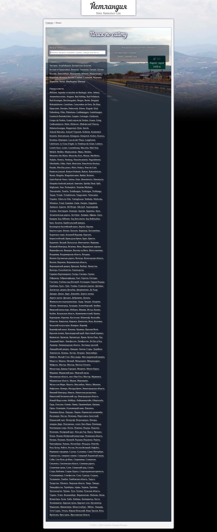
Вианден (68, 250)
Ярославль (65, 515)
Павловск (89, 408)
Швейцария (71, 81)
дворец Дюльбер (67, 290)
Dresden (64, 108)
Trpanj (52, 195)
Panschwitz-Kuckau (90, 163)
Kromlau (53, 140)
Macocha (85, 148)
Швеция (81, 81)
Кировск (73, 321)
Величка (72, 246)
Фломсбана (55, 499)
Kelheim (86, 132)
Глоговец (54, 282)
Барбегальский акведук (74, 223)
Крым (83, 337)
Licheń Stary (55, 148)
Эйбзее (90, 507)
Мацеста (54, 361)
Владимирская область (70, 254)
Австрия (53, 65)
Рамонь (66, 444)
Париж (77, 412)
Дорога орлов (56, 298)
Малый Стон (64, 357)
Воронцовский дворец (60, 266)
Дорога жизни (87, 294)
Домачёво (75, 294)
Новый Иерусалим (58, 400)
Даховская (54, 290)
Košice (93, 136)
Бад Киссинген (78, 219)
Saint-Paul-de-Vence (58, 179)
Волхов (53, 262)
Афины (92, 215)
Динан (61, 294)
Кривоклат (54, 337)
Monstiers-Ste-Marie (59, 155)
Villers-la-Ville (64, 199)
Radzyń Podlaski (73, 171)
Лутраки (81, 353)
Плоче (70, 428)
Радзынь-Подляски (83, 440)
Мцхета (69, 384)
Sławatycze (98, 179)
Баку (52, 223)
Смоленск (54, 463)
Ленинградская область (69, 345)
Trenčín (65, 191)
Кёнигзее (54, 321)
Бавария (53, 219)
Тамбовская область (78, 479)
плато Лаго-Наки (83, 424)
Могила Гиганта (82, 365)
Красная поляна (57, 333)
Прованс (98, 432)
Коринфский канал (58, 329)
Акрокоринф (92, 207)
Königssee (74, 136)
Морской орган (82, 373)
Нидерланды (95, 73)
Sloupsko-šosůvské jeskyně (61, 183)
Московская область (59, 376)
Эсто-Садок (55, 511)
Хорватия (54, 81)
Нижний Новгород (58, 392)
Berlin (87, 100)
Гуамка (74, 286)
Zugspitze (92, 203)
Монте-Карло (93, 369)
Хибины (77, 499)
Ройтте (64, 447)
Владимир (54, 254)
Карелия (65, 317)
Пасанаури (54, 416)
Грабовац (54, 286)
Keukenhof (96, 132)
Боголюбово (94, 230)
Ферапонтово (83, 495)
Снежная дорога (87, 463)
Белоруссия (77, 65)
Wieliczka (97, 199)
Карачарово (55, 317)
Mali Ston (94, 148)
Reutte (52, 175)
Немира (63, 388)
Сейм (52, 459)
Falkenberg (54, 112)
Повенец (78, 428)
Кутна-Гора (93, 337)
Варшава (94, 242)
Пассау (63, 416)
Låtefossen (54, 144)
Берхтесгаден (56, 230)
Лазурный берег (57, 341)
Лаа (100, 337)
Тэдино (53, 495)
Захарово (96, 301)
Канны (97, 313)
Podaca (81, 167)
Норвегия (54, 77)
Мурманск (96, 376)
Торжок (84, 487)
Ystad (61, 203)
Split (98, 183)
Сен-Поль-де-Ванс (64, 459)
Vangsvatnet (81, 195)
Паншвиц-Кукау (57, 412)
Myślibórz (94, 155)
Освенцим (60, 408)
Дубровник (77, 298)
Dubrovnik (73, 108)
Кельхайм (95, 317)
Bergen (80, 100)
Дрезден (67, 298)
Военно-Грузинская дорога (62, 258)
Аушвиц (84, 215)
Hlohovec (74, 124)
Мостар (86, 376)
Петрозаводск (82, 420)
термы (77, 487)
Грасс (61, 286)
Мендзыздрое (93, 361)
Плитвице (96, 424)
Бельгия (87, 65)
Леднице (53, 345)
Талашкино (55, 479)
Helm (66, 124)
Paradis (53, 167)
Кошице (71, 329)
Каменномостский (84, 313)
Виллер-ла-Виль (80, 250)
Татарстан (54, 483)
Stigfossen (54, 187)
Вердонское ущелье (91, 246)
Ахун (99, 215)
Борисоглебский (57, 238)
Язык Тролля (92, 511)
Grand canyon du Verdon (77, 120)
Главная (49, 23)
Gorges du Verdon (57, 120)
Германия (84, 69)
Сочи (68, 467)
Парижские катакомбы (92, 412)
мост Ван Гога (75, 376)
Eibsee (82, 108)
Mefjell (53, 152)
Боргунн (87, 234)
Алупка (53, 211)
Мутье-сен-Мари (57, 384)
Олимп (67, 404)
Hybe (79, 128)
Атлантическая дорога (60, 215)
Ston (62, 187)
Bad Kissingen (56, 100)
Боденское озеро (57, 234)
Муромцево (82, 380)
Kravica (100, 136)
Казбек (53, 313)
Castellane (68, 104)
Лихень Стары (85, 349)
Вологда (79, 258)
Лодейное (97, 349)
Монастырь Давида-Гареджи (63, 369)
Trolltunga (96, 191)
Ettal (96, 108)
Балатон (58, 223)
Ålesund (53, 92)
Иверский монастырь (59, 309)
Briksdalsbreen (56, 104)
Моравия (54, 373)
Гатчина (83, 274)
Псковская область (93, 436)
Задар (80, 301)
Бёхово (66, 230)
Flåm (62, 112)
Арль (98, 211)
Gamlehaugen (96, 112)
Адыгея (62, 207)
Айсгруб (81, 207)
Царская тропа (69, 503)
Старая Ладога (71, 471)
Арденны (90, 211)
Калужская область (66, 313)
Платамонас (68, 424)
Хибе (69, 499)
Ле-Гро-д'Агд (96, 341)
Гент (78, 278)
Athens (96, 92)
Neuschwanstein (81, 159)
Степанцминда (56, 475)
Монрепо (81, 369)
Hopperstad (71, 128)
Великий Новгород (58, 246)
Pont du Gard (90, 167)
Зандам (87, 301)
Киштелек (83, 321)
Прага (90, 432)
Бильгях (74, 230)
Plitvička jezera (63, 167)
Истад (90, 309)
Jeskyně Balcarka (57, 132)
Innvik (86, 128)
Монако (85, 73)
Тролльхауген (56, 491)
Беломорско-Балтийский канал (64, 226)
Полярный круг (67, 432)
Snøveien (78, 183)
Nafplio (53, 159)
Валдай (63, 242)
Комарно (75, 325)
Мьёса (89, 384)
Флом (101, 495)
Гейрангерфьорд (67, 278)
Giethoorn (93, 116)
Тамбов (64, 479)
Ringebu (60, 175)
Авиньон (54, 207)
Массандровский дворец (93, 357)
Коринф (83, 325)
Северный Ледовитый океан (91, 455)
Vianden (53, 199)
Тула (73, 491)
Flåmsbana (70, 112)
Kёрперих (62, 140)
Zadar (76, 203)
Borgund (95, 100)
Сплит (90, 467)
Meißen (60, 152)
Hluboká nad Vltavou (89, 124)
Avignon (70, 96)
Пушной (70, 440)
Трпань (66, 491)
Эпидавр (99, 507)
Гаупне (91, 274)
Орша (52, 408)
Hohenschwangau (57, 128)
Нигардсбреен (74, 388)
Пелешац (72, 416)
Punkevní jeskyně (57, 171)
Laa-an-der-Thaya (76, 140)
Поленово (54, 432)
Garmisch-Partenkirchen (60, 116)
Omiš (68, 163)
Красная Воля (91, 329)
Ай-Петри (71, 207)
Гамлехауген (77, 270)
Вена (79, 246)
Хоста (97, 499)
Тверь (88, 483)
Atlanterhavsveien (57, 96)
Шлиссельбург (79, 507)
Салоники (81, 451)
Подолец (95, 428)
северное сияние (69, 455)
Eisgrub (89, 108)
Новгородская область (88, 396)
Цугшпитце (96, 503)
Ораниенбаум (85, 404)
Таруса (91, 479)
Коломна (98, 321)
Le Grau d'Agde (67, 144)
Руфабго (95, 447)
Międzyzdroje (71, 152)
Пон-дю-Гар (80, 432)
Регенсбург (76, 444)
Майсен (53, 357)
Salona (71, 179)
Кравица (80, 329)
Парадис (69, 412)
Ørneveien (76, 163)
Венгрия (75, 69)
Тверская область (77, 483)
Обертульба (97, 400)
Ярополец (54, 515)
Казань (97, 309)
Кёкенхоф (85, 317)
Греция (93, 69)
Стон (78, 475)
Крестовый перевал (94, 333)
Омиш (75, 404)
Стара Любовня (57, 471)
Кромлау (64, 337)
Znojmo (83, 203)
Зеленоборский (85, 305)
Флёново (94, 495)
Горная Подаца (97, 282)
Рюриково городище (59, 451)
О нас (118, 13)
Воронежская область (77, 262)
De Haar (96, 104)
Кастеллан (75, 317)
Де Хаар (93, 290)
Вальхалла (72, 242)
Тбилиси (64, 483)
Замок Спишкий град (127, 56)
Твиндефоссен (56, 487)
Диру (67, 294)
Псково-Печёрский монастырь (70, 436)
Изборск (74, 309)
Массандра (76, 357)
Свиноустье (55, 455)
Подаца (86, 428)
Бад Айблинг (64, 219)
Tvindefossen (69, 195)
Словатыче (91, 459)
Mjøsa (80, 152)
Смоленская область (69, 463)
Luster (64, 148)
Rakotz (85, 171)
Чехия (62, 81)
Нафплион (54, 388)
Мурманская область (59, 380)
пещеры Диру (56, 424)
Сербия (78, 77)
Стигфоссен (69, 475)
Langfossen (90, 140)
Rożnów (90, 175)
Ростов (71, 447)
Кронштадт (75, 337)
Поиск (99, 13)
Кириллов (63, 321)
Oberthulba (54, 163)
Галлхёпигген (64, 270)
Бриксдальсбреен (73, 238)
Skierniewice (86, 179)
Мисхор (70, 365)
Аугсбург (75, 215)
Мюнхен (96, 384)
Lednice (98, 144)
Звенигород (62, 305)
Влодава (86, 254)
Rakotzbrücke (95, 171)
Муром (73, 380)
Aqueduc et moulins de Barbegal (72, 92)
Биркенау (83, 230)
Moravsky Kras (75, 155)
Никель (71, 392)
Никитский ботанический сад (63, 396)
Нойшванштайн (84, 400)
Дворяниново (83, 290)
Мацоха (62, 361)
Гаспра (75, 274)
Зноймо (96, 305)
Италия (53, 73)
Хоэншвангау (56, 503)
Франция (97, 77)
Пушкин (61, 440)
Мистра (62, 365)
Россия (71, 77)
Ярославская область (80, 515)
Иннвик (82, 309)
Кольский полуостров (60, 325)
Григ (67, 286)
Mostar (86, 155)
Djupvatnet (54, 108)
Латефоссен (83, 341)
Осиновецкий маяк (75, 408)
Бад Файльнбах (93, 219)
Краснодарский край (74, 333)
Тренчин (93, 487)
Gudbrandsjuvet (56, 124)
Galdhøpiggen (83, 112)
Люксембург (63, 73)
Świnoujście (70, 187)
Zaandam (69, 203)
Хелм (63, 499)
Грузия (100, 69)
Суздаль (94, 475)
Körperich (84, 136)
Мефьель (54, 365)
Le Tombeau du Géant (84, 144)
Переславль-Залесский (87, 416)
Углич (60, 495)
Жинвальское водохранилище (63, 301)
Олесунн (59, 404)
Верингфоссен (56, 250)
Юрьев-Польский (77, 511)
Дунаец (86, 298)
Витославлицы (96, 250)
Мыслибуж (79, 384)
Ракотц (97, 440)
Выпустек (92, 266)
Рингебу (95, 444)
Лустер (72, 353)
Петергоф (70, 420)
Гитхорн (93, 278)
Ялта (101, 511)
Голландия (85, 282)
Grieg (98, 120)
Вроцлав (75, 266)
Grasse (92, 120)
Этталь (64, 511)
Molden (87, 152)
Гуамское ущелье (86, 286)
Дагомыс (99, 286)
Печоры (93, 420)
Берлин (89, 226)
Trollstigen (86, 191)
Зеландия (73, 305)
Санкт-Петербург (95, 451)
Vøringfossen (78, 199)
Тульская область (92, 491)
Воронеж (61, 262)
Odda (62, 163)
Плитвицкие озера (58, 428)
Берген (82, 226)
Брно (84, 238)
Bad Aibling (80, 96)
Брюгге (91, 238)
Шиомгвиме (66, 507)
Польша (63, 77)
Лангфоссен (70, 341)
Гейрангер (54, 278)
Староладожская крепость (91, 471)
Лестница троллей (89, 345)
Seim (77, 179)
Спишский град (79, 467)
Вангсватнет (84, 242)
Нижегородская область (93, 388)
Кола (91, 321)
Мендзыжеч (80, 361)
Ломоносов (55, 353)
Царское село (83, 503)
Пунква (53, 440)
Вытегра (53, 270)
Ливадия (74, 349)
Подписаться (109, 13)
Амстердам (63, 211)
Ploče (74, 167)
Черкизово (54, 507)
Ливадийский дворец (59, 349)
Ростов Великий (82, 447)
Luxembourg (74, 148)
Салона (72, 451)
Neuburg (68, 159)
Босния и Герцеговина (60, 69)
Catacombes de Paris (83, 104)
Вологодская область (93, 258)
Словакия (87, 77)
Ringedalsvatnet (72, 175)
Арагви (81, 211)
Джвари (53, 294)
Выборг (83, 266)
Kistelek (53, 136)
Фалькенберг (70, 495)
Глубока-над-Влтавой (69, 282)
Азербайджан (64, 65)
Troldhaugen (75, 191)
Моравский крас (66, 373)
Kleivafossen (63, 136)
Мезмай (70, 361)
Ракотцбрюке (56, 444)
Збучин (53, 305)
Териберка (69, 487)
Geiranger (84, 116)
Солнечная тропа (57, 467)
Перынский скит (57, 420)
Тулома (79, 491)
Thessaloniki (55, 191)
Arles (89, 92)
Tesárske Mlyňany (84, 187)
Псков (52, 436)
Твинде (95, 483)
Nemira (60, 159)
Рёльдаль (86, 444)
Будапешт (54, 242)
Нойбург (72, 400)
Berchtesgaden (69, 100)
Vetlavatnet (93, 195)
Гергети (84, 278)
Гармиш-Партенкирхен (60, 274)
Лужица (64, 353)
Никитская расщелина (86, 392)
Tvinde (59, 195)
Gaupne (75, 116)
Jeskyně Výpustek (73, 132)
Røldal (83, 175)
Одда (52, 404)
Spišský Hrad (89, 183)
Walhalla (88, 199)
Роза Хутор (55, 447)
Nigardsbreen (94, 159)
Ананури (73, 211)
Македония (75, 73)
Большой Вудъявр (74, 234)
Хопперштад (87, 499)
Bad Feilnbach (93, 96)
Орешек (95, 404)
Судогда (85, 475)
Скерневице (79, 459)
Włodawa (54, 203)
